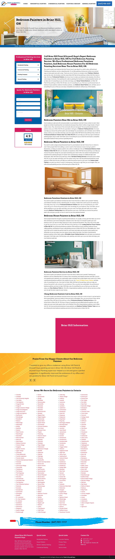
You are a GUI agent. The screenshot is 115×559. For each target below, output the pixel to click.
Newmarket (41, 473)
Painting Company (73, 3)
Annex (83, 497)
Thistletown (19, 469)
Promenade (41, 424)
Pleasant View (42, 430)
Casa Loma (84, 437)
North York (41, 463)
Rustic (39, 394)
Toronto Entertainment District (24, 460)
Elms (61, 495)
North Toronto (41, 465)
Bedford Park (85, 477)
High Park (62, 452)
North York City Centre (44, 462)
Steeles (18, 495)
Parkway (40, 439)
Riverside (40, 406)
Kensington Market (65, 422)
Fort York (62, 475)
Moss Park (41, 480)
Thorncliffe (19, 467)
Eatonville (62, 501)
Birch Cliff (84, 469)
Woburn (18, 421)
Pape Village (41, 445)
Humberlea (63, 443)
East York (62, 503)
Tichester (18, 462)
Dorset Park (84, 398)
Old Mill (40, 450)
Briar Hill (83, 454)
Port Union (41, 428)
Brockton (83, 450)
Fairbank (62, 484)
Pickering (40, 434)
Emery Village (63, 493)
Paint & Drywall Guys (69, 557)
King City (62, 421)
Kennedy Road (64, 424)
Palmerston (41, 447)
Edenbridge (63, 499)
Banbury (83, 488)
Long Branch (41, 508)
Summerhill (19, 491)
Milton (39, 491)
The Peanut (19, 471)
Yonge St (18, 406)
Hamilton (62, 460)
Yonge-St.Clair (20, 404)
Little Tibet (41, 510)
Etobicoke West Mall (65, 486)
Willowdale (19, 424)
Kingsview (62, 417)
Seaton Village (20, 510)
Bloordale (84, 462)
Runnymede (41, 396)
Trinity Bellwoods (21, 454)
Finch (61, 482)
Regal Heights (41, 417)
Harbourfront (63, 456)
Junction (62, 428)
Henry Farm (63, 454)
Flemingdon (63, 478)
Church (83, 430)
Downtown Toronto (65, 512)
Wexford (18, 428)
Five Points (63, 480)
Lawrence (62, 402)
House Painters (41, 542)
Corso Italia (84, 413)
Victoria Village (20, 445)
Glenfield (62, 469)
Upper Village (19, 450)
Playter (40, 432)
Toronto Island (20, 458)
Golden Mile (63, 467)
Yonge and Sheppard (21, 409)
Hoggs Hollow (63, 447)
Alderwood (84, 501)
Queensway (41, 419)
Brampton (84, 458)
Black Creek (84, 467)
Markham (40, 501)
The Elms (18, 477)
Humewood (63, 437)
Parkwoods (41, 437)
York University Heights (22, 398)
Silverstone (19, 506)
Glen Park (62, 471)
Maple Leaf (41, 503)
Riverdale (40, 408)
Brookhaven (84, 449)
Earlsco (62, 506)
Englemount (63, 491)
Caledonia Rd (85, 441)
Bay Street (84, 484)
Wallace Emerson (21, 443)
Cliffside (83, 419)
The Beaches (19, 482)
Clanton (83, 422)
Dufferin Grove (64, 510)
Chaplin (83, 434)
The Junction (19, 475)
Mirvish (40, 488)
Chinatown (84, 432)
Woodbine (19, 419)
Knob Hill (62, 413)
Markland (40, 499)
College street (85, 417)
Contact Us (62, 544)
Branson (83, 456)
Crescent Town (85, 411)
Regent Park (41, 415)
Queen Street (41, 422)
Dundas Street (63, 508)
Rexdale (40, 413)
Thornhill (18, 463)
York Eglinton (19, 402)
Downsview (84, 394)
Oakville (40, 454)
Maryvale (40, 495)
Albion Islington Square (87, 503)
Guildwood (62, 462)
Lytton (39, 506)
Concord (83, 415)
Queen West (41, 421)
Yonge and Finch (20, 411)
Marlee (40, 497)
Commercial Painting (56, 3)
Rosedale (40, 400)
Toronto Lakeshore (21, 456)
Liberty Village (63, 396)
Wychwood (19, 415)
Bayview (83, 482)
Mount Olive (41, 477)
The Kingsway (20, 473)
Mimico (40, 490)
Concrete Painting (64, 539)
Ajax (82, 504)
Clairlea (83, 426)
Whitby (18, 426)
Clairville (83, 424)
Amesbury (84, 499)
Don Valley (84, 400)
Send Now (28, 120)
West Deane (19, 441)
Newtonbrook (41, 471)
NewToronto (41, 469)
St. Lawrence (19, 497)
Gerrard (62, 473)
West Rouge (19, 434)
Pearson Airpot (42, 435)
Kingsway (62, 415)
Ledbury (62, 398)
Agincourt (84, 506)
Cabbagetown (85, 445)
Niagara (40, 467)
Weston (18, 430)
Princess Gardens (42, 426)
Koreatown (62, 411)
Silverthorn (19, 504)
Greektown (62, 465)
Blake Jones (84, 465)
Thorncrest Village (21, 465)
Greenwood (63, 463)
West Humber (20, 437)
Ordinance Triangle (43, 449)
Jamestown (63, 432)
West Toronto (19, 432)
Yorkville (18, 394)
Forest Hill (62, 477)
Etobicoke (62, 488)
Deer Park (84, 404)
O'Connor (40, 458)
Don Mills (83, 402)
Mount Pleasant (42, 475)
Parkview (40, 441)
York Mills (19, 400)
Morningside (41, 482)
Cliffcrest (83, 421)
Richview (40, 409)
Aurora (83, 491)
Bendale (83, 473)
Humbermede (63, 441)
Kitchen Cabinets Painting (44, 544)
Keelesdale (63, 426)
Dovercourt (84, 396)
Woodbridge (19, 417)
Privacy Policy (62, 542)
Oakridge (40, 456)
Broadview (84, 452)
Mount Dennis (41, 478)
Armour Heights (85, 493)
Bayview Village (85, 480)
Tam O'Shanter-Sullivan (22, 484)
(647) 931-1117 (104, 4)
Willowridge (19, 422)
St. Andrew (19, 501)
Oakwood (40, 452)
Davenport (84, 408)
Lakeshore (62, 408)
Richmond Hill (41, 411)
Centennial (84, 435)
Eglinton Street (64, 497)
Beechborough (85, 475)
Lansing (62, 404)
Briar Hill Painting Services (26, 46)
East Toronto (63, 504)
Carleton (83, 439)
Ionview (62, 435)
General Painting (89, 3)
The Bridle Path (20, 480)
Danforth (83, 409)
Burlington (84, 447)
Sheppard (18, 508)
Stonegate (19, 493)
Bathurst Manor (85, 486)
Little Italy (62, 394)
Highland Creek (64, 450)
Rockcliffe (40, 404)
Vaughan (18, 447)
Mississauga (41, 486)
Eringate (62, 490)
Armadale (84, 495)
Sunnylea (18, 488)
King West (62, 419)
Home (25, 3)
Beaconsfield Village (86, 478)
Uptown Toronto (20, 449)
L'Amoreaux (63, 409)
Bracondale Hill (85, 460)
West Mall (19, 435)
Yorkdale (18, 396)
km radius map (28, 335)
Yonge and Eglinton (21, 413)
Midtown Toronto (42, 493)
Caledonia (84, 443)
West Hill (18, 439)
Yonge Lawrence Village (22, 408)
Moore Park (41, 484)
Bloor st (83, 463)
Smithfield (19, 503)
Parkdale (40, 443)
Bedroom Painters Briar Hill (42, 46)
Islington (62, 434)
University (19, 452)
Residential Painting (38, 3)
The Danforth (19, 478)
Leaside (62, 400)
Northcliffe (41, 460)
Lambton (62, 406)
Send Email (86, 541)
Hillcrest (62, 449)
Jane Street (63, 430)
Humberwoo (63, 439)
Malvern (40, 504)
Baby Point (84, 490)
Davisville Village (86, 406)
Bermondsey (84, 471)
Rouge (39, 398)
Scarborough (19, 512)
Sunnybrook (19, 490)
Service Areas (62, 547)
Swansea (18, 486)
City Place (84, 428)
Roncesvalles (41, 402)
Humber (62, 445)
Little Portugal (42, 512)
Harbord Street (64, 458)
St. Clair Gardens (20, 499)
